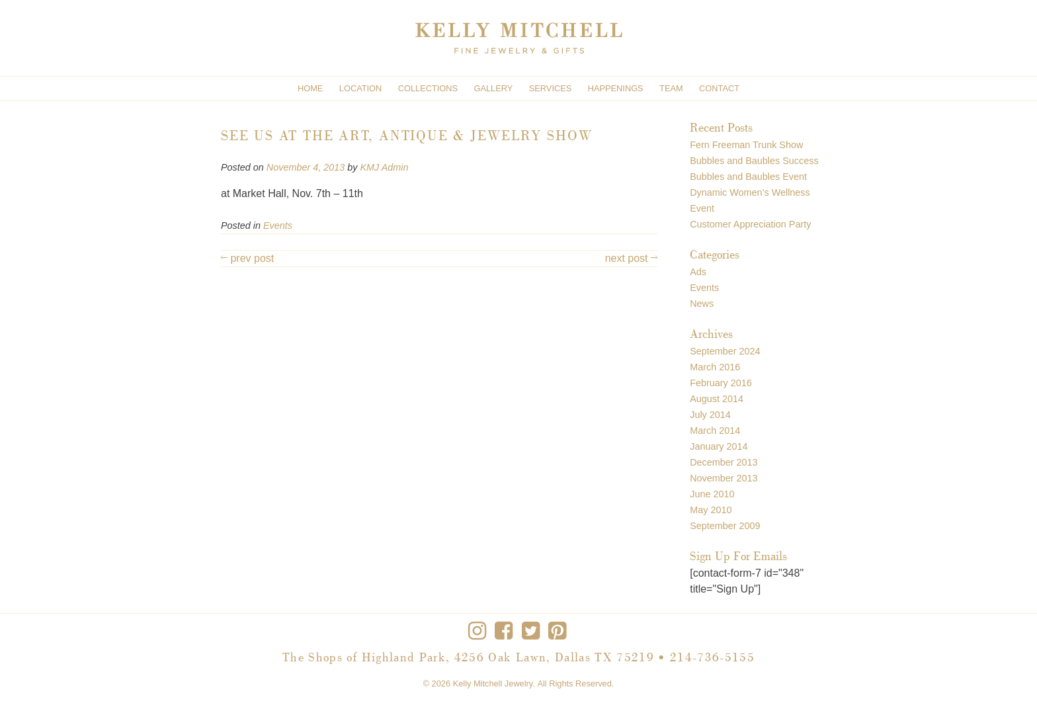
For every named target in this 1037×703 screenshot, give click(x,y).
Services (550, 88)
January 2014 (718, 446)
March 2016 (715, 367)
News (702, 303)
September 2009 (725, 525)
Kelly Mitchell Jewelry (493, 683)
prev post (247, 258)
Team (671, 88)
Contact (719, 88)
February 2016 (721, 383)
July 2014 (710, 414)
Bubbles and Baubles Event (748, 176)
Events (277, 225)
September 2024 (725, 351)
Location (360, 88)
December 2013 (723, 462)
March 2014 (715, 430)
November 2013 (723, 478)
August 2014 (716, 398)
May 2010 (710, 510)
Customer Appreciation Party (750, 224)
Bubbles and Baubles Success (754, 160)
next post (631, 258)
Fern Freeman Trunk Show (746, 145)
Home (310, 88)
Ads (698, 272)
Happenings (615, 88)
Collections (428, 88)
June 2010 (712, 494)
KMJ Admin (384, 167)
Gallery (493, 88)
